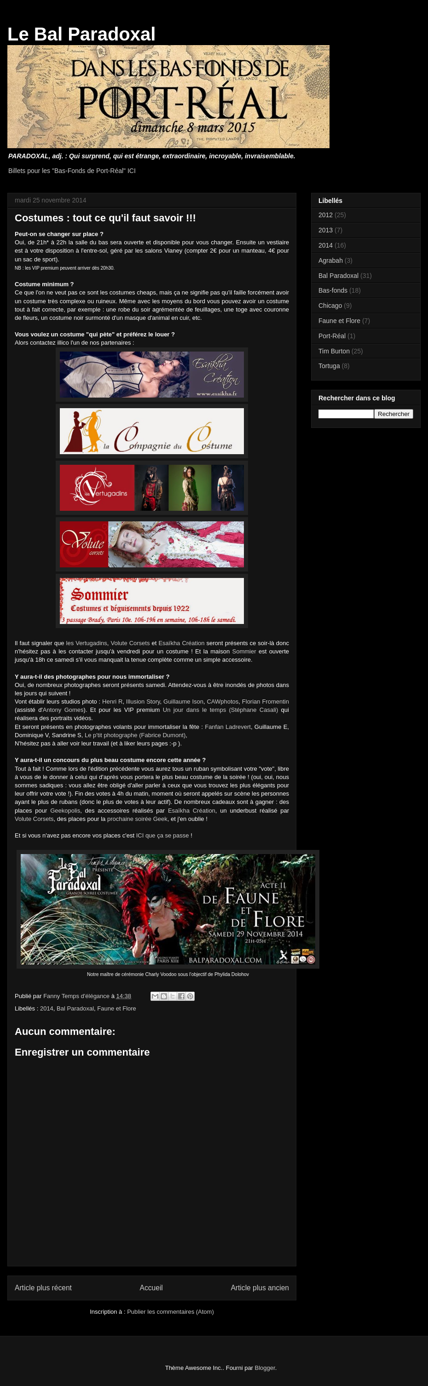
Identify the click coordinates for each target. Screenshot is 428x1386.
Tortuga (329, 366)
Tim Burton (334, 351)
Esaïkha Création (181, 643)
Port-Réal (332, 336)
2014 (46, 1008)
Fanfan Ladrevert (228, 726)
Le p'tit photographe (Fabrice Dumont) (135, 735)
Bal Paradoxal (75, 1008)
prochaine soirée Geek (137, 818)
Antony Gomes (63, 709)
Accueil (151, 1288)
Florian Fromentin (265, 701)
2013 (325, 230)
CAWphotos (222, 701)
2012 (325, 215)
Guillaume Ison (183, 701)
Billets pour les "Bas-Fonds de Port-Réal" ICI (72, 170)
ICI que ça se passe (162, 835)
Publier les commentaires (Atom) (170, 1311)
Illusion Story (143, 701)
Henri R (112, 701)
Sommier (244, 651)
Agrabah (330, 260)
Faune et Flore (116, 1008)
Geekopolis (65, 810)
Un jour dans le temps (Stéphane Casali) (220, 709)
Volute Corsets (130, 643)
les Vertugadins (86, 643)
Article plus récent (43, 1288)
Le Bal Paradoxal (81, 34)
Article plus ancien (260, 1288)
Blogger (265, 1367)
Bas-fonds (332, 290)
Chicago (330, 305)
